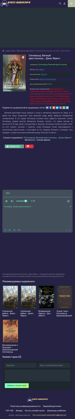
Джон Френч (39, 69)
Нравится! (15, 146)
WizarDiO (44, 74)
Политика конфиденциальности (25, 406)
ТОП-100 (9, 410)
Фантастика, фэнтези (48, 79)
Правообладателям (52, 406)
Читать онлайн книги (35, 410)
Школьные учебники (56, 410)
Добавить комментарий (16, 386)
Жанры (19, 410)
